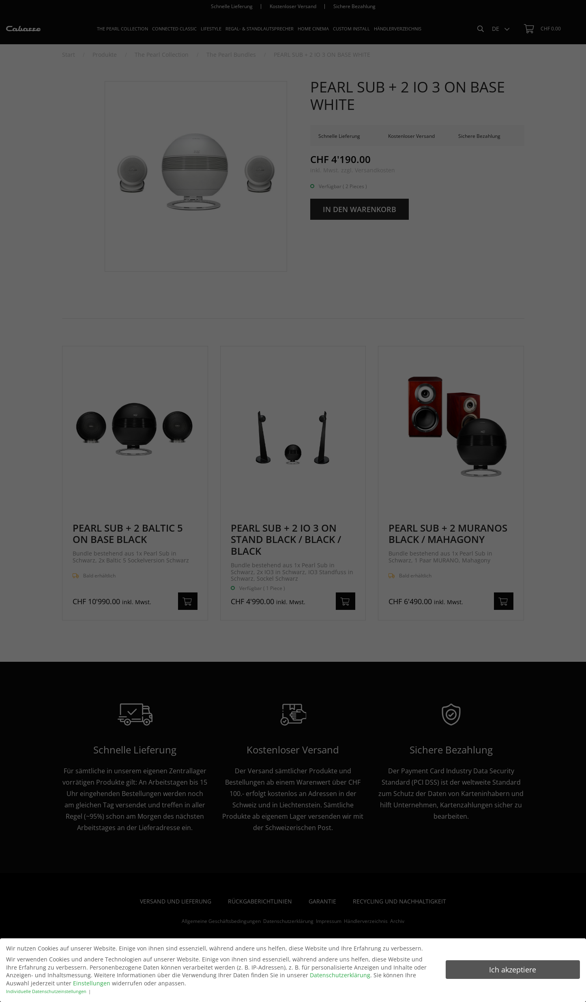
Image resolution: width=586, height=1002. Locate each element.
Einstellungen (91, 983)
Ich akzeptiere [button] (512, 969)
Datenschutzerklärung (340, 975)
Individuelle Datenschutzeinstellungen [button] (46, 991)
